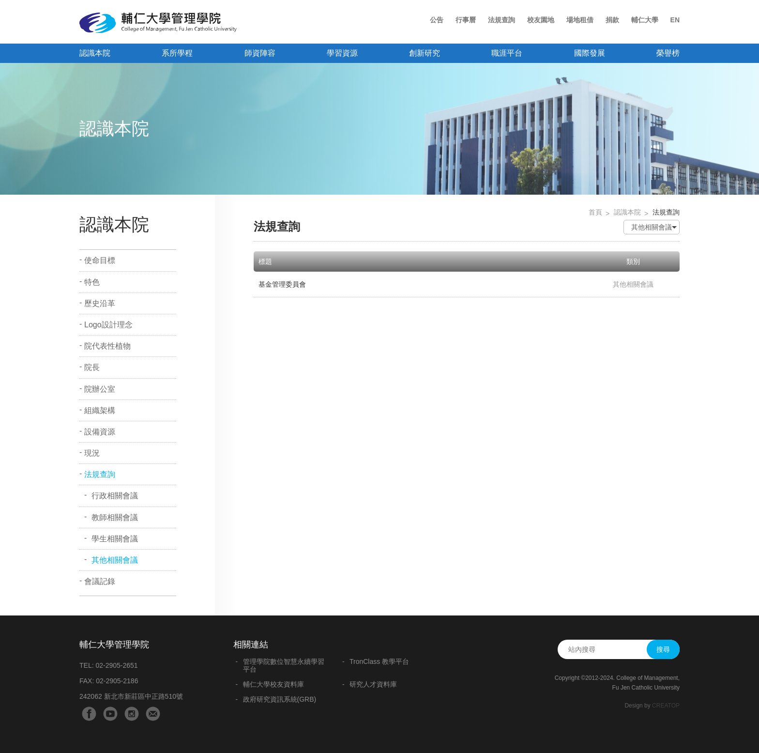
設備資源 (99, 432)
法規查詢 (501, 20)
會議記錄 (99, 581)
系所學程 (177, 53)
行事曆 (465, 20)
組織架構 (99, 410)
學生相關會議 (114, 539)
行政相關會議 (114, 496)
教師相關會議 (114, 517)
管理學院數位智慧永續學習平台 (283, 665)
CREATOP (666, 705)
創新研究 (424, 53)
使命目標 (99, 260)
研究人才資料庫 (373, 684)
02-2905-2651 (116, 665)
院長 (92, 367)
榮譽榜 (668, 53)
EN (675, 20)
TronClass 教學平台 (379, 661)
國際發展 (589, 53)
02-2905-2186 (117, 681)
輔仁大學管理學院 (158, 23)
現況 (92, 453)
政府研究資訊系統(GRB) (280, 699)
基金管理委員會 (282, 284)
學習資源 (342, 53)
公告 (436, 20)
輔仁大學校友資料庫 (273, 684)
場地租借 (579, 20)
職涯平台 (506, 53)
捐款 (612, 20)
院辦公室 (99, 389)
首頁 (595, 212)
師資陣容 (259, 53)
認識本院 (94, 53)
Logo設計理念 (108, 325)
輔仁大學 (644, 20)
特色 (92, 282)
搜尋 (663, 649)
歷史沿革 (99, 303)
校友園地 (540, 20)
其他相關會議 (114, 560)
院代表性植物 (107, 346)
